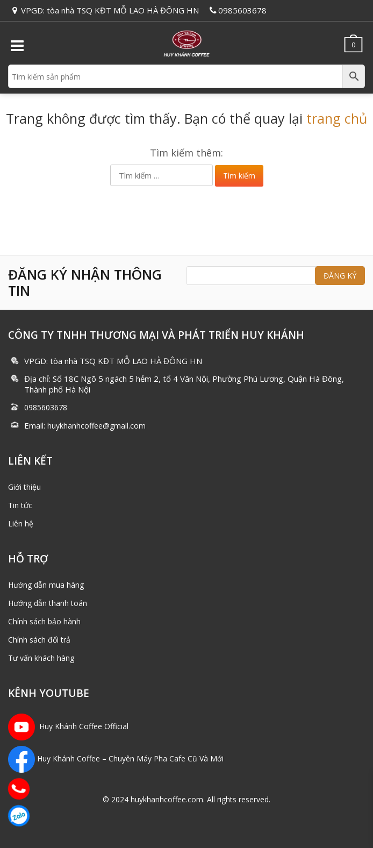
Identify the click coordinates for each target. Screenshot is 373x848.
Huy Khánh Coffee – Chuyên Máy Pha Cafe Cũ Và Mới (130, 758)
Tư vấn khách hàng (41, 658)
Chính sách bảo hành (44, 621)
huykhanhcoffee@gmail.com (96, 426)
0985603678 (242, 10)
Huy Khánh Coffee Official (68, 726)
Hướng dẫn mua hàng (46, 585)
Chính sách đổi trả (39, 640)
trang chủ (336, 118)
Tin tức (20, 505)
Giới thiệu (24, 487)
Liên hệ (20, 523)
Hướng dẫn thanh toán (47, 603)
